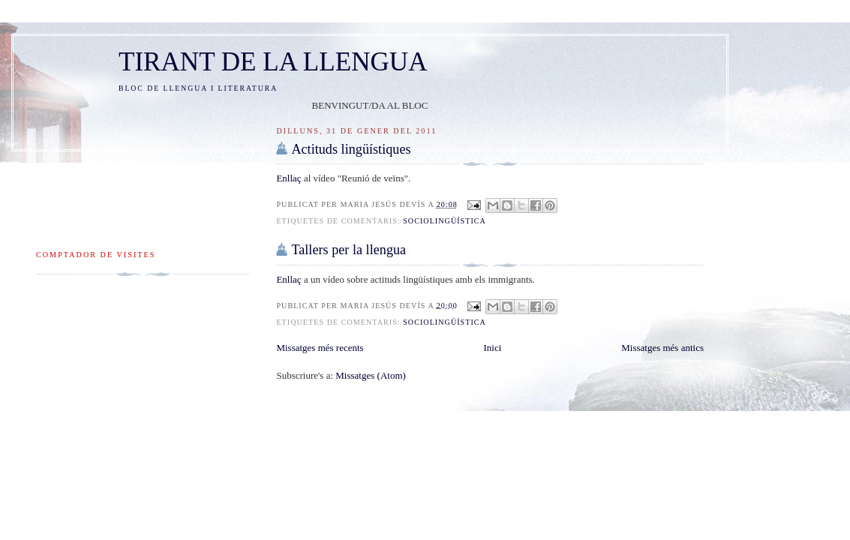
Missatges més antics (662, 347)
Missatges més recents (319, 347)
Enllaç (289, 178)
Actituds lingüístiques (350, 149)
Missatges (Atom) (370, 375)
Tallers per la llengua (348, 249)
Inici (493, 347)
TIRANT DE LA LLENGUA (273, 61)
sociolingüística (444, 221)
